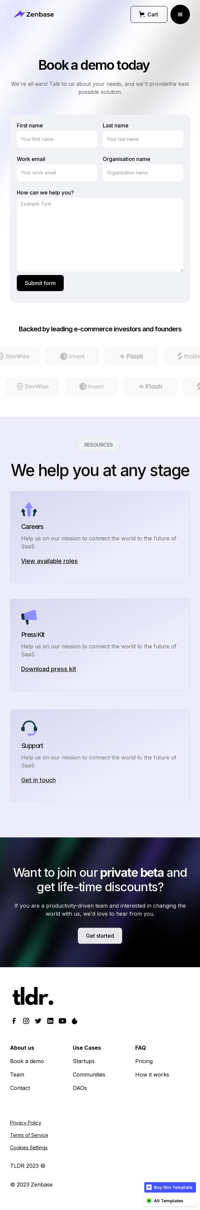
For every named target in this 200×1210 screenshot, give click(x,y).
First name (30, 125)
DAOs (80, 1088)
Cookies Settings (29, 1147)
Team (17, 1074)
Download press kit (48, 699)
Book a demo (27, 1061)
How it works (152, 1074)
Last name (116, 125)
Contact (20, 1088)
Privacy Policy (25, 1122)
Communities (89, 1074)
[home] (33, 14)
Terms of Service (29, 1135)
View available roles (49, 590)
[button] (149, 14)
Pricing (144, 1061)
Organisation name (126, 159)
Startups (84, 1061)
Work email (31, 159)
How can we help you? (45, 192)
